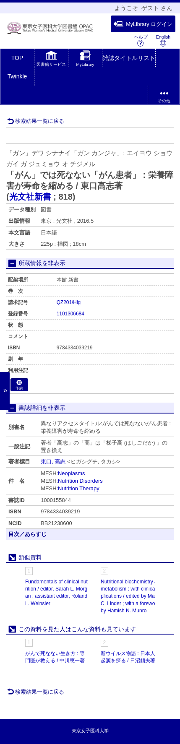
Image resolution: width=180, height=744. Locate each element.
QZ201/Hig (69, 302)
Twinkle (17, 76)
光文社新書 (30, 196)
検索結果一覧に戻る (35, 121)
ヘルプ (141, 40)
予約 (19, 385)
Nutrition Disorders (80, 481)
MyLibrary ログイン (143, 24)
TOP (17, 58)
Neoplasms (71, 473)
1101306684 (70, 314)
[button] (51, 59)
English (163, 40)
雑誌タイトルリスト (128, 58)
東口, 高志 (53, 461)
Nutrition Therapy (78, 488)
